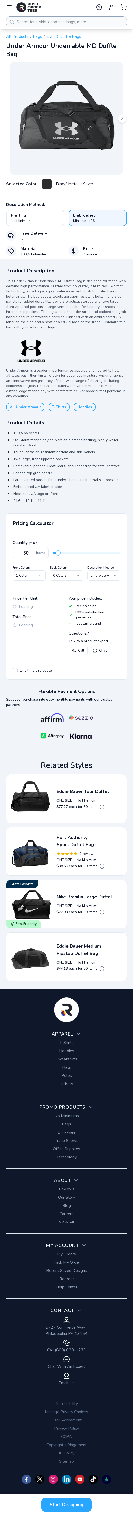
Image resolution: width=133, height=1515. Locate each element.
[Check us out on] (66, 1479)
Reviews (66, 1189)
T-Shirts (59, 406)
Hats (66, 1067)
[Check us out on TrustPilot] (106, 1479)
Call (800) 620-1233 (66, 1346)
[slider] (58, 553)
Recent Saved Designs (66, 1270)
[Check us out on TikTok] (93, 1479)
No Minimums (66, 1116)
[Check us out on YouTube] (79, 1479)
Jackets (66, 1084)
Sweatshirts (66, 1059)
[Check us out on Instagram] (53, 1479)
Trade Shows (66, 1140)
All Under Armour (25, 406)
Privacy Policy (66, 1428)
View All (66, 1222)
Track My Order (66, 1262)
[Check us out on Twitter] (39, 1479)
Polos (66, 1075)
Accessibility (66, 1404)
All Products (17, 36)
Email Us (66, 1379)
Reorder (66, 1279)
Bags (37, 36)
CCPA (66, 1436)
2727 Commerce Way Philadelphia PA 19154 (66, 1326)
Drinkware (67, 1132)
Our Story (66, 1197)
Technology (66, 1157)
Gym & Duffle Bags (63, 36)
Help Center (66, 1287)
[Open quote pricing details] (101, 806)
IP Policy (66, 1453)
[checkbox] (15, 670)
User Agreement (66, 1420)
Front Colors (21, 568)
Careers (66, 1214)
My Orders (66, 1254)
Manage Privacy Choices (66, 1412)
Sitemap (66, 1461)
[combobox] (66, 21)
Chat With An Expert (66, 1362)
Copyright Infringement (66, 1445)
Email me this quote (36, 670)
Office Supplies (66, 1149)
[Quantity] (31, 553)
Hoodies (84, 406)
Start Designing (66, 1505)
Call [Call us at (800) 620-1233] (78, 650)
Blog (66, 1205)
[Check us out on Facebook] (26, 1479)
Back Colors (58, 568)
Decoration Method (100, 568)
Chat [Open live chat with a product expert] (100, 650)
